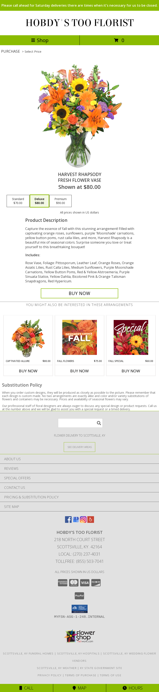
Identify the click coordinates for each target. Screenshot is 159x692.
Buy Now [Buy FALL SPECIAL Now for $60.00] (131, 371)
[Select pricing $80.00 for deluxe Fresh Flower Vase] (39, 201)
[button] (80, 609)
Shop (39, 40)
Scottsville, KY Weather (57, 668)
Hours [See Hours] (133, 688)
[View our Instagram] (83, 521)
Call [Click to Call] (26, 688)
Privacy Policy (49, 675)
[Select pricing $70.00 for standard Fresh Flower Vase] (18, 201)
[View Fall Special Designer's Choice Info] (131, 337)
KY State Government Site (101, 668)
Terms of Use (110, 675)
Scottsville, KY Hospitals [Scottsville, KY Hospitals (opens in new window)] (78, 653)
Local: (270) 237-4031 (79, 554)
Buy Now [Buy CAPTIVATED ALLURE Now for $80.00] (28, 371)
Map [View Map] (79, 688)
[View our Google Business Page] (75, 521)
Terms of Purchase (80, 675)
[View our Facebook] (68, 521)
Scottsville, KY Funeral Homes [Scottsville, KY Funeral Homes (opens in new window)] (28, 653)
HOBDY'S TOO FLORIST (79, 23)
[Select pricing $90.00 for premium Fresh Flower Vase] (60, 201)
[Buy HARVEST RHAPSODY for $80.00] (79, 293)
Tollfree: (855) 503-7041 (79, 561)
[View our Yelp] (90, 521)
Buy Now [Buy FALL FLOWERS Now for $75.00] (79, 371)
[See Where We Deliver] (79, 447)
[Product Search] (80, 423)
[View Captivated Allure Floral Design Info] (28, 337)
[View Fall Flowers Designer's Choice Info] (79, 337)
